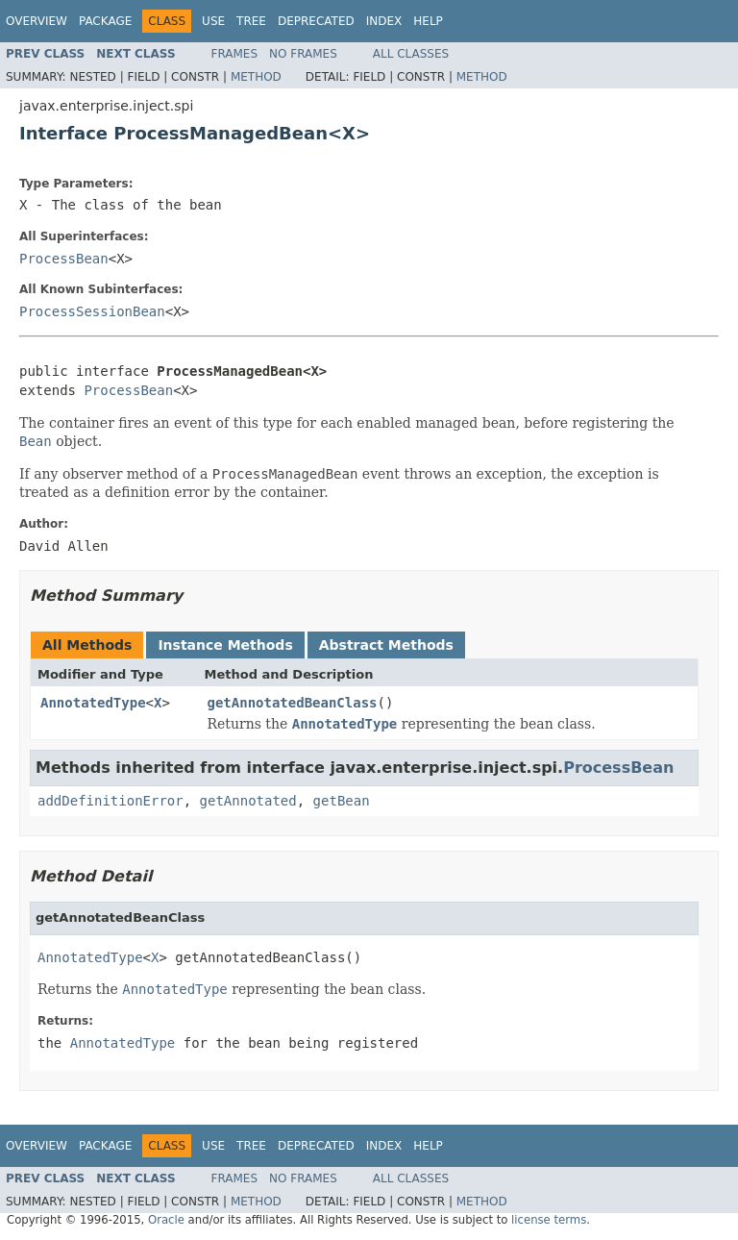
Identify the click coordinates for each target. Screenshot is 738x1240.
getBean (341, 800)
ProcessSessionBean (92, 311)
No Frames (303, 54)
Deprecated (316, 21)
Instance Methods (225, 645)
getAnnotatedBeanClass (293, 702)
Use (213, 21)
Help (428, 21)
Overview (36, 21)
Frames (234, 54)
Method (256, 77)
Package (105, 21)
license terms (548, 1220)
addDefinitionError (110, 800)
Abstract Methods (386, 645)
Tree (251, 21)
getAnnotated (248, 800)
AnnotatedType (93, 702)
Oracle (166, 1220)
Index (384, 21)
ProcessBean (64, 258)
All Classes (411, 54)
